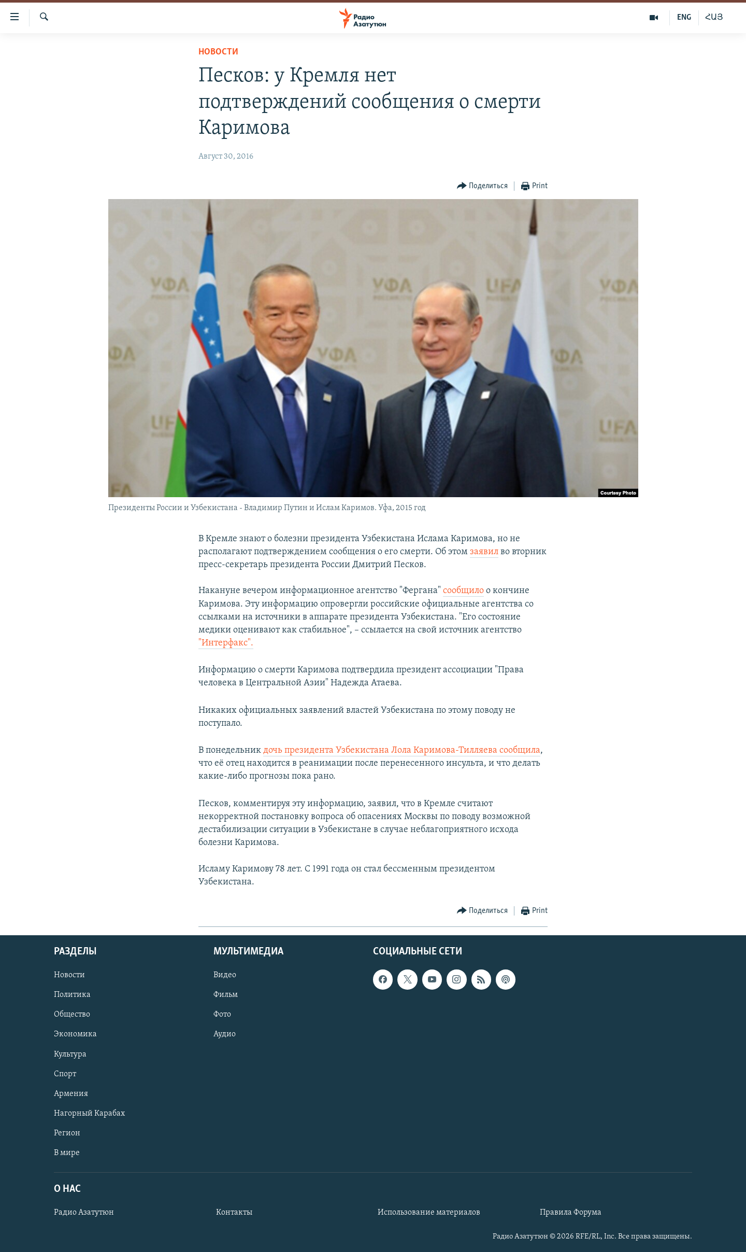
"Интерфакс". (225, 643)
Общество (72, 1014)
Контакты (234, 1212)
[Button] (482, 186)
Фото (222, 1014)
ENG (684, 17)
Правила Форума (570, 1212)
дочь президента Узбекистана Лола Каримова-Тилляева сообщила (401, 750)
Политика (72, 995)
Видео (224, 975)
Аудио (224, 1034)
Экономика (75, 1034)
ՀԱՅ (714, 17)
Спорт (65, 1074)
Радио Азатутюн (84, 1212)
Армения (71, 1094)
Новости (218, 52)
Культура (70, 1054)
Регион (67, 1133)
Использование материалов (429, 1212)
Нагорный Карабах (89, 1113)
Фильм (225, 995)
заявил (484, 552)
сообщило (463, 591)
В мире (67, 1153)
